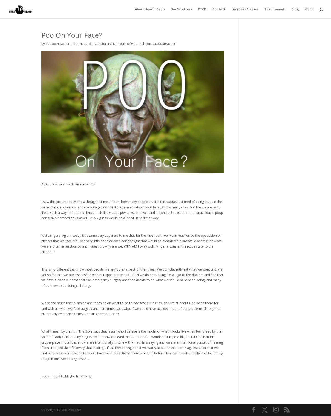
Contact (218, 9)
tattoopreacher (164, 43)
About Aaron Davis (150, 9)
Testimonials (274, 9)
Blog (295, 9)
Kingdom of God (125, 43)
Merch (309, 9)
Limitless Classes (244, 9)
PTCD (202, 9)
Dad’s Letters (181, 9)
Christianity (103, 43)
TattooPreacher (57, 43)
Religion (145, 43)
